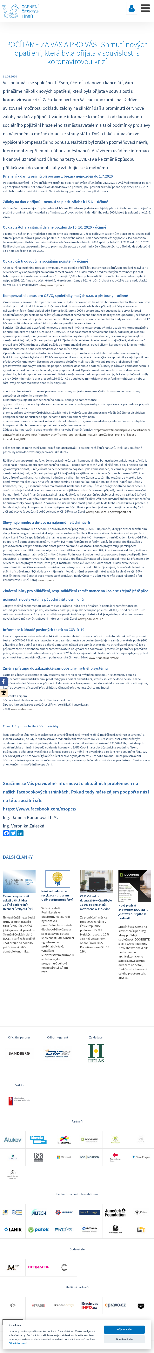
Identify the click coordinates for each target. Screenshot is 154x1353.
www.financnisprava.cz (104, 658)
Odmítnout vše (124, 1339)
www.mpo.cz (46, 580)
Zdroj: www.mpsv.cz (51, 285)
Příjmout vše (124, 1329)
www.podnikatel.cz (98, 512)
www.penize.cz (121, 512)
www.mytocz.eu (21, 709)
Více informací (18, 1343)
